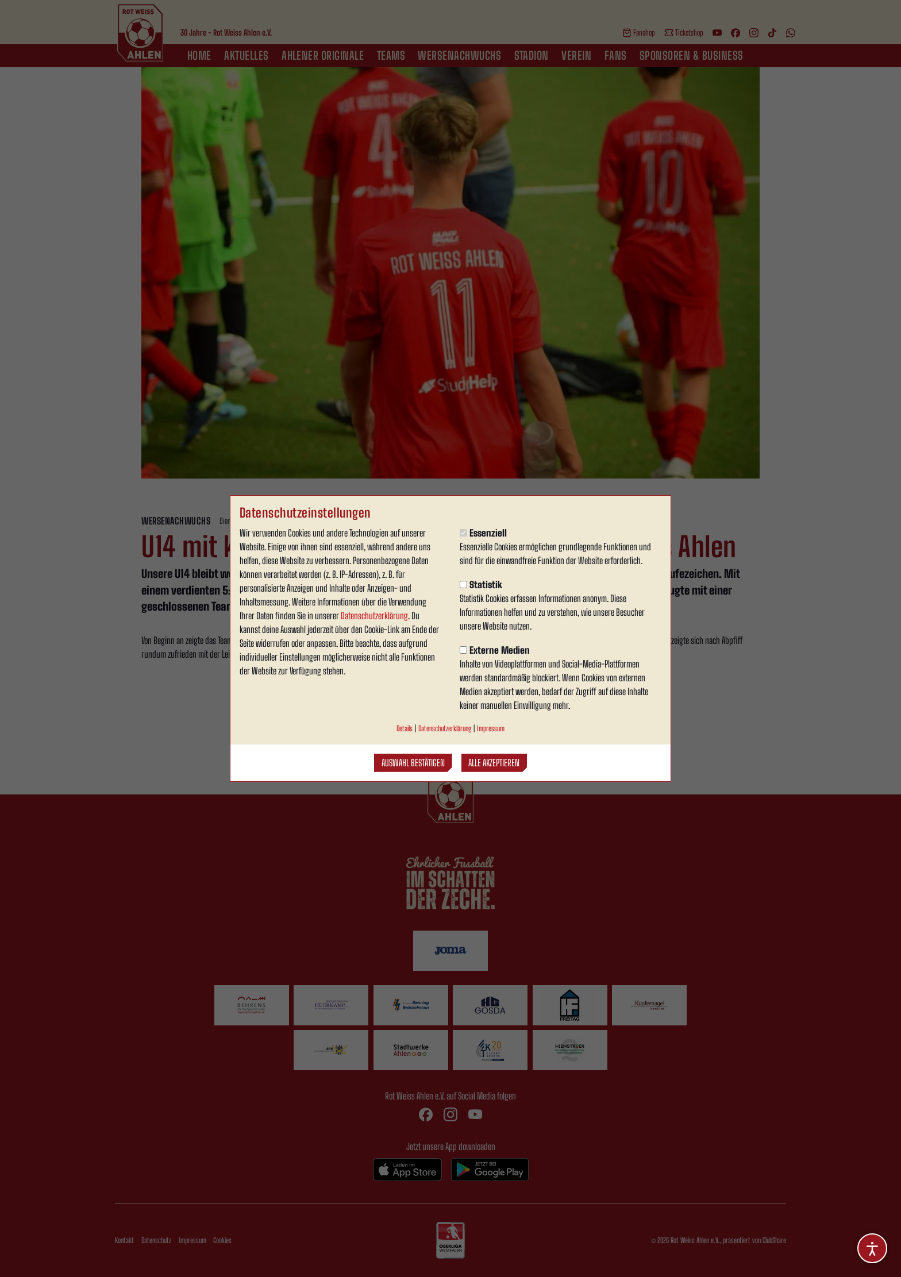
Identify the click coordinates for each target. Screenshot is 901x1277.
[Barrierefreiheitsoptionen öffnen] (872, 1248)
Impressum (491, 728)
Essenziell (483, 532)
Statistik (481, 584)
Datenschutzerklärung (374, 615)
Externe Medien (495, 650)
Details (404, 728)
